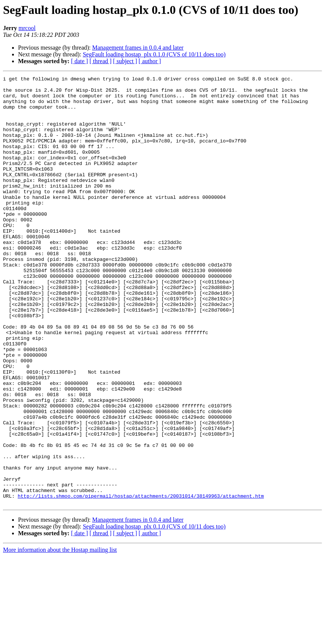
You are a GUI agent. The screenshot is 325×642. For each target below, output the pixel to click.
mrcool (26, 28)
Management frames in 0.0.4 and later (137, 47)
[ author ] (150, 61)
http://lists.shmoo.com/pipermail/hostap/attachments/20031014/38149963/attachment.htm (141, 580)
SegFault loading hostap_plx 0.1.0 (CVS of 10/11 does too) (154, 54)
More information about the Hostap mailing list (60, 635)
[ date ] (79, 61)
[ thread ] (100, 61)
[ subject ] (125, 61)
